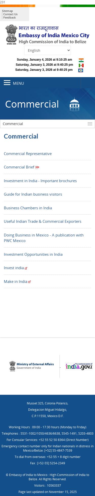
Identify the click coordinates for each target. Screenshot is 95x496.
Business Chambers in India (28, 207)
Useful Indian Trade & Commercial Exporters (42, 221)
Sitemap (7, 11)
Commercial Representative (28, 153)
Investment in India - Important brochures (40, 180)
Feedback (9, 17)
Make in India (17, 281)
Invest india (15, 267)
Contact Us (10, 14)
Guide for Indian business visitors (33, 194)
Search (88, 82)
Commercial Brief (21, 166)
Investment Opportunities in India (33, 254)
